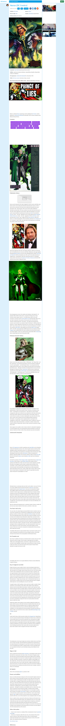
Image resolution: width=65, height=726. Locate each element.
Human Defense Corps (26, 318)
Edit (18, 8)
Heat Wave (12, 461)
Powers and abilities (20, 127)
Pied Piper (30, 513)
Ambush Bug (38, 331)
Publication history (36, 122)
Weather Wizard (25, 461)
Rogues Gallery (25, 459)
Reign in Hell (35, 125)
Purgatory (12, 330)
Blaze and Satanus (25, 653)
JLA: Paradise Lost (37, 218)
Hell (16, 13)
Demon (18, 113)
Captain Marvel (22, 489)
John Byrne (35, 215)
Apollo (20, 671)
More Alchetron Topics (14, 721)
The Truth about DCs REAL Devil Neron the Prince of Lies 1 (20, 122)
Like (22, 8)
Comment (26, 8)
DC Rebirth (13, 127)
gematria (39, 712)
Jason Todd (38, 454)
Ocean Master (23, 691)
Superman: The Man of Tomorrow (28, 257)
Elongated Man (32, 616)
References (36, 127)
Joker (14, 694)
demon (29, 11)
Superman (31, 487)
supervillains (31, 447)
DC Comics (16, 11)
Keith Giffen (18, 327)
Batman (20, 456)
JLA (17, 217)
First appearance (16, 447)
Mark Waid (31, 13)
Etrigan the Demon (16, 253)
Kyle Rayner (25, 453)
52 (30, 125)
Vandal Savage (23, 370)
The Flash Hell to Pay (35, 123)
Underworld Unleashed (21, 75)
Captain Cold (38, 459)
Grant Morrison (31, 217)
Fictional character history (15, 123)
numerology (12, 713)
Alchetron (4, 1)
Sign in (62, 1)
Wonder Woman (13, 215)
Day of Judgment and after (23, 125)
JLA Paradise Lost (14, 125)
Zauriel (18, 78)
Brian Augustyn (37, 214)
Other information (29, 127)
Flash (11, 214)
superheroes (25, 369)
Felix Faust (15, 78)
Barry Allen (28, 456)
